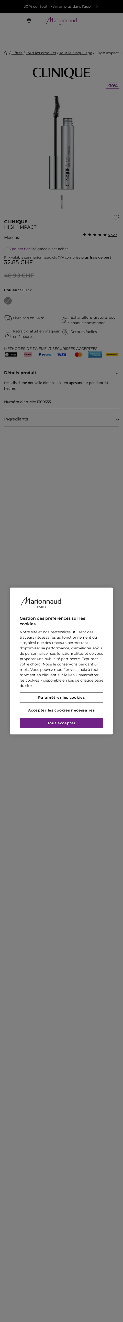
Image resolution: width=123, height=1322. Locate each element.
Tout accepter (61, 723)
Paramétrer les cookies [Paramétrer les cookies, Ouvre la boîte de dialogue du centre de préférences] (61, 697)
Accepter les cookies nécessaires (61, 710)
